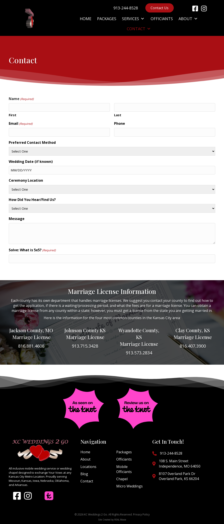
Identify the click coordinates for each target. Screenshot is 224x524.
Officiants (124, 459)
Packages (124, 452)
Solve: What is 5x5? (32, 250)
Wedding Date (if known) (31, 161)
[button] (195, 8)
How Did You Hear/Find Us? (32, 199)
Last (117, 115)
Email (21, 123)
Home (85, 452)
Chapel (122, 479)
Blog (84, 473)
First (12, 115)
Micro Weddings (129, 486)
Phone (119, 123)
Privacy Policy (141, 514)
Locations (88, 466)
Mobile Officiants (124, 469)
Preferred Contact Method (32, 142)
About (85, 459)
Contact (86, 481)
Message (16, 218)
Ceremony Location (26, 180)
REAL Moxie (120, 519)
